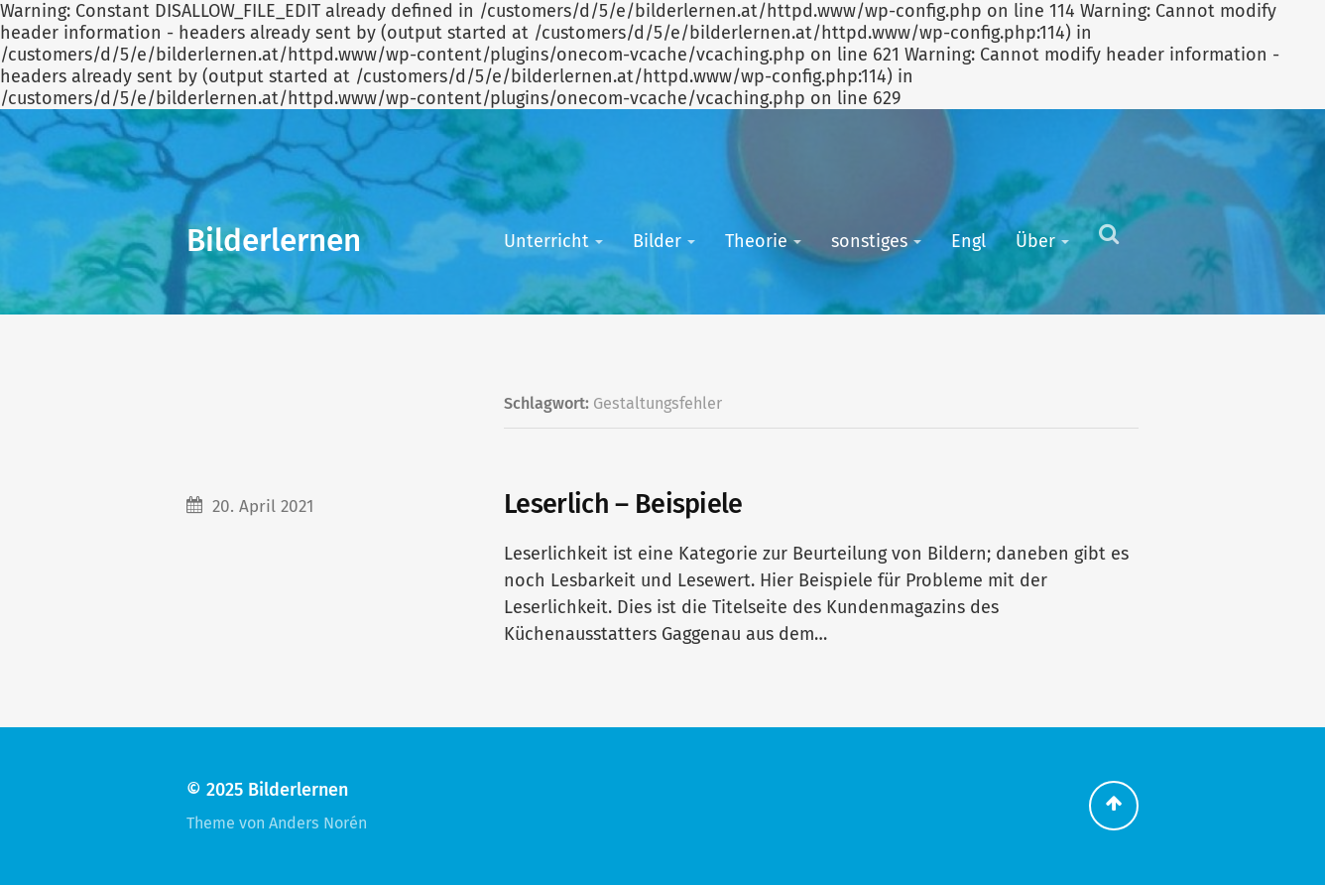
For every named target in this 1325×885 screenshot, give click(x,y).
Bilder (657, 241)
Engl (968, 241)
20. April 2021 (262, 506)
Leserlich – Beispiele (623, 504)
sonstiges (869, 241)
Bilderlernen (273, 240)
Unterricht (546, 241)
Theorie (756, 241)
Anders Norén (318, 823)
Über (1035, 241)
